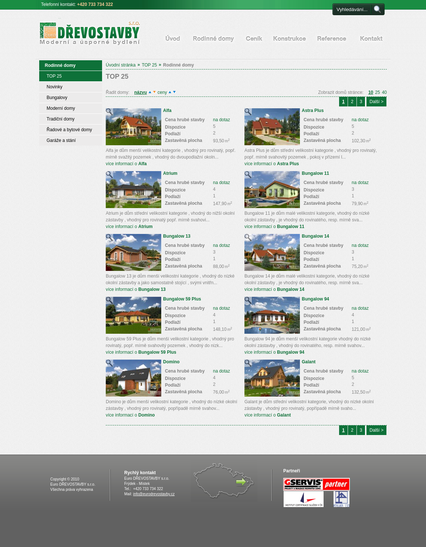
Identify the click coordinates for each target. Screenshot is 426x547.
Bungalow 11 (315, 173)
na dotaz (221, 119)
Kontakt (371, 38)
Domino (171, 361)
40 (384, 92)
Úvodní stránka (172, 38)
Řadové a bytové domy (69, 129)
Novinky (54, 86)
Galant (308, 361)
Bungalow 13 (176, 236)
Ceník (254, 38)
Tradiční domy (61, 119)
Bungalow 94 (315, 299)
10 (370, 92)
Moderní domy (61, 108)
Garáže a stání (61, 140)
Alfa (167, 110)
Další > (376, 101)
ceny (162, 92)
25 (377, 92)
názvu (140, 92)
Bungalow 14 (315, 236)
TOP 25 (149, 65)
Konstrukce (289, 38)
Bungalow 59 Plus (182, 299)
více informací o (126, 163)
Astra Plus (313, 110)
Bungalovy (57, 97)
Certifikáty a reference (332, 38)
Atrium (170, 173)
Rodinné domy (213, 38)
